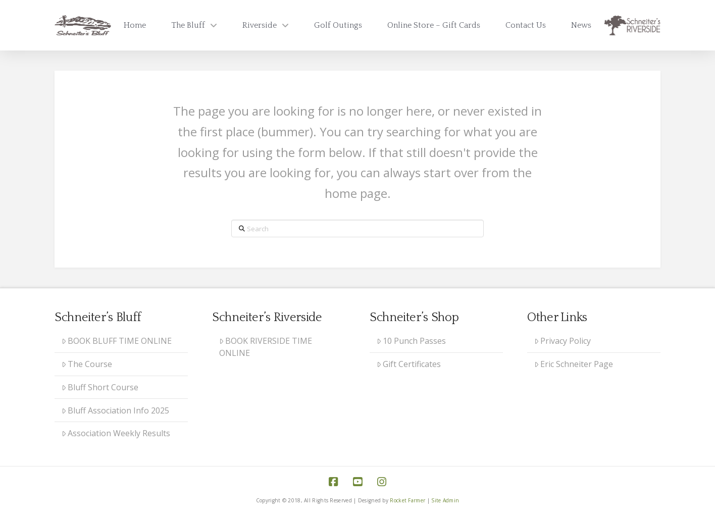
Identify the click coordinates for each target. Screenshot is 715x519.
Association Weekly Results (116, 433)
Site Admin (445, 500)
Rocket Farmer (407, 500)
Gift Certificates (409, 364)
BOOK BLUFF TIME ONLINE (117, 340)
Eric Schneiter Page (574, 364)
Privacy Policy (562, 340)
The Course (87, 364)
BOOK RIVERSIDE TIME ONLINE (266, 346)
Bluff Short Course (100, 387)
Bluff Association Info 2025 (116, 410)
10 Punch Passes (411, 340)
